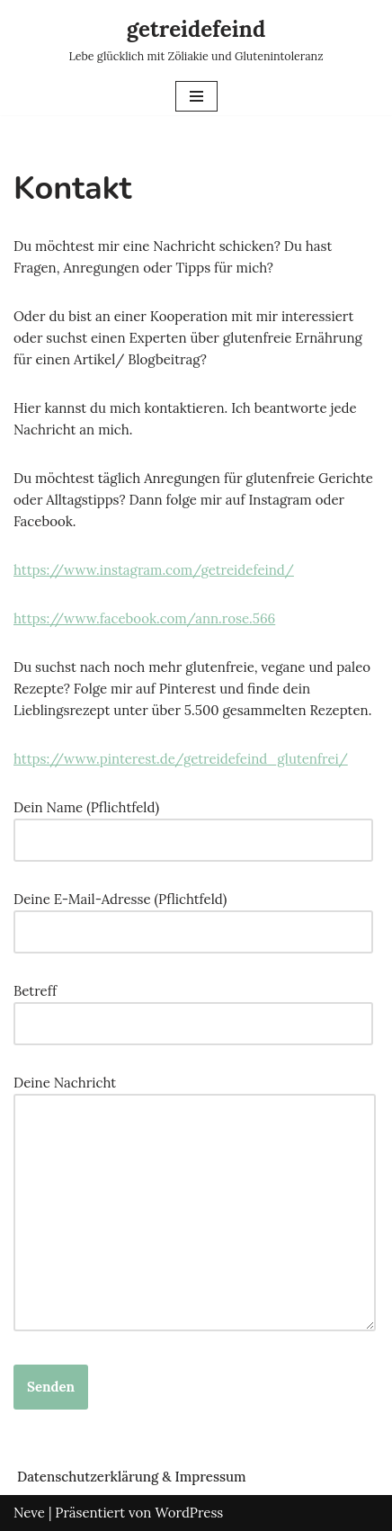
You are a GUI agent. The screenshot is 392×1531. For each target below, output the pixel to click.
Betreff (193, 1007)
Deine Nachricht (194, 1204)
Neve (29, 1512)
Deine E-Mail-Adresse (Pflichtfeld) (193, 915)
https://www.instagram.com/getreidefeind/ (153, 569)
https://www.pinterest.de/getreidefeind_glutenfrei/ (180, 758)
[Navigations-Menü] (196, 96)
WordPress (189, 1512)
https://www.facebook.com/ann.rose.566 (144, 618)
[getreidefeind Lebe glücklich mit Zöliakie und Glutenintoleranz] (195, 39)
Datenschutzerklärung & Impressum (131, 1476)
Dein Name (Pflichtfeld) (193, 823)
